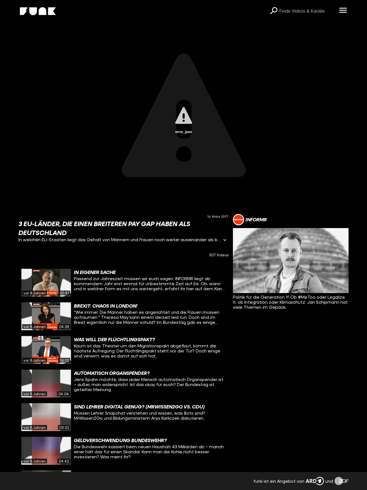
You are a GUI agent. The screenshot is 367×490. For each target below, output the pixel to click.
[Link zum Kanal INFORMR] (250, 219)
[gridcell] (123, 283)
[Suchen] (273, 11)
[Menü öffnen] (343, 10)
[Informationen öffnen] (224, 240)
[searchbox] (307, 11)
